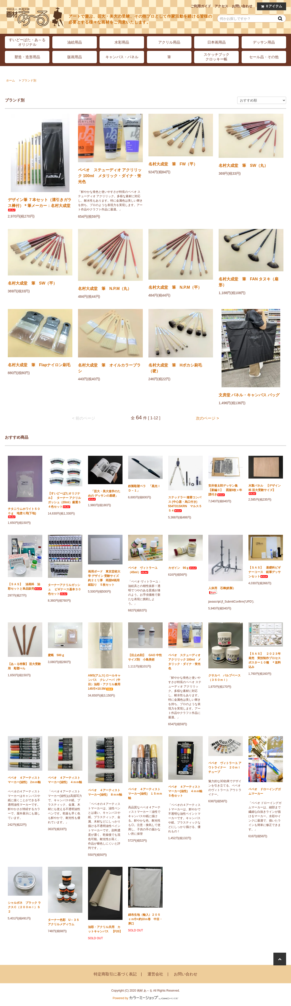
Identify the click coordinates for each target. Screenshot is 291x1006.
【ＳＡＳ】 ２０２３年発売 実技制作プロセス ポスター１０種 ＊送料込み (265, 660)
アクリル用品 (169, 42)
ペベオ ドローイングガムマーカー (264, 791)
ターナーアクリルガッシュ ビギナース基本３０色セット (64, 589)
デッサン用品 (264, 42)
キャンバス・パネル (121, 57)
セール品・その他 (264, 57)
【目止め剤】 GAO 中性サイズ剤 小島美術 (145, 657)
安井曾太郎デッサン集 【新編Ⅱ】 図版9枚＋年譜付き (225, 490)
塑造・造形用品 (27, 57)
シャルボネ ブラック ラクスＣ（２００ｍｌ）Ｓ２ (24, 907)
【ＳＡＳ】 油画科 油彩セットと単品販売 (25, 586)
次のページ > (207, 418)
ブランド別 (29, 80)
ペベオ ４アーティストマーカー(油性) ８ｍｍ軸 (105, 792)
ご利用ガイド (200, 6)
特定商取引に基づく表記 (115, 974)
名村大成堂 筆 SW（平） (32, 283)
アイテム (270, 6)
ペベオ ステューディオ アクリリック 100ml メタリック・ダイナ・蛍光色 (110, 176)
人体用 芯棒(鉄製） (222, 590)
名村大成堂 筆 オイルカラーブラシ (109, 368)
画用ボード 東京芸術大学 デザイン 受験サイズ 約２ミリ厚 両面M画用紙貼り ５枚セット (105, 578)
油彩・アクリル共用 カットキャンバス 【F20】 (105, 929)
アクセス (221, 6)
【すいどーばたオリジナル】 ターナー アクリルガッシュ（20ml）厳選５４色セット (64, 500)
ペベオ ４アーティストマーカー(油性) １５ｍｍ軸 (145, 794)
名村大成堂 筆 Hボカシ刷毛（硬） (175, 368)
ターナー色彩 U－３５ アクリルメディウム (65, 922)
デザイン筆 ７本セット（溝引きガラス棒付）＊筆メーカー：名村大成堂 (39, 204)
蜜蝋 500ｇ (56, 655)
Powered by (145, 998)
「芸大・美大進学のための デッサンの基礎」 (104, 495)
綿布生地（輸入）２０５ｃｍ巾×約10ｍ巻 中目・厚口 (145, 919)
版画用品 (74, 57)
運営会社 (155, 974)
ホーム (10, 80)
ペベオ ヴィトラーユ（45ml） (142, 570)
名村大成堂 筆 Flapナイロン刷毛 (39, 365)
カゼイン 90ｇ (182, 568)
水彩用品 (121, 42)
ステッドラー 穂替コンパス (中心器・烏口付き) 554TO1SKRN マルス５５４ (185, 504)
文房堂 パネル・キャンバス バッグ (249, 395)
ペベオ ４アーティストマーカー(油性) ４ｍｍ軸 (65, 780)
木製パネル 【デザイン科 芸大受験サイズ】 (264, 489)
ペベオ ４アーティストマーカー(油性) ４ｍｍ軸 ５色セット (185, 791)
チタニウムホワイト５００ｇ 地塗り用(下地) (24, 512)
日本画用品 (216, 42)
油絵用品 (74, 42)
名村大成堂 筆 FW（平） (173, 164)
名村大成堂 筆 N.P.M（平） (175, 287)
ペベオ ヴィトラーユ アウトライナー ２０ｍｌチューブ (224, 767)
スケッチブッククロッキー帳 (216, 56)
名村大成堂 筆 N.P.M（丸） (104, 288)
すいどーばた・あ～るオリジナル (27, 42)
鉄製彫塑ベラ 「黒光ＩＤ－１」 (144, 488)
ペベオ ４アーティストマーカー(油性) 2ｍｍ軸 (24, 780)
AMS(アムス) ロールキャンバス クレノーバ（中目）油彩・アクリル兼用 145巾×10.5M (105, 682)
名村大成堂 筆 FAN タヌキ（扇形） (248, 282)
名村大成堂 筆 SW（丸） (243, 165)
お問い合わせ (242, 6)
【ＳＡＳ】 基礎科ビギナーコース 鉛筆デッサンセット (264, 572)
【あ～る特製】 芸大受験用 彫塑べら (24, 666)
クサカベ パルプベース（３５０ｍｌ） (224, 678)
